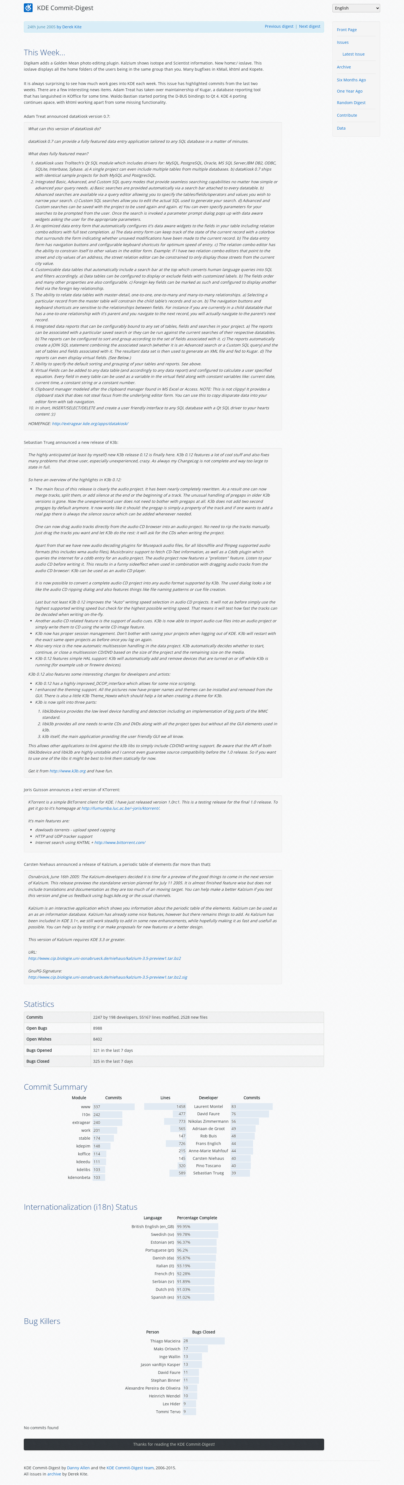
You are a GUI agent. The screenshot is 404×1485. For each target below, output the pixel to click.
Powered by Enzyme (359, 1471)
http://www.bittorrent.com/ (119, 842)
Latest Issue (354, 54)
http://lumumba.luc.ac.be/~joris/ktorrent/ (120, 808)
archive (54, 1474)
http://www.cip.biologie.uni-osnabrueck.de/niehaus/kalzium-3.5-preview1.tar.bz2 (104, 958)
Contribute (347, 115)
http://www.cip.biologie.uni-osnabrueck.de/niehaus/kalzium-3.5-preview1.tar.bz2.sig (107, 977)
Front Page (347, 29)
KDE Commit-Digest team (130, 1467)
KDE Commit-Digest (58, 7)
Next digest (309, 26)
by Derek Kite (69, 26)
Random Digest (351, 102)
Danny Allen (78, 1467)
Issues (343, 42)
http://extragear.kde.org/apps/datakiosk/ (90, 423)
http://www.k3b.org (67, 771)
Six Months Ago (351, 79)
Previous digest (279, 26)
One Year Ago (349, 91)
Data (341, 128)
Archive (344, 67)
